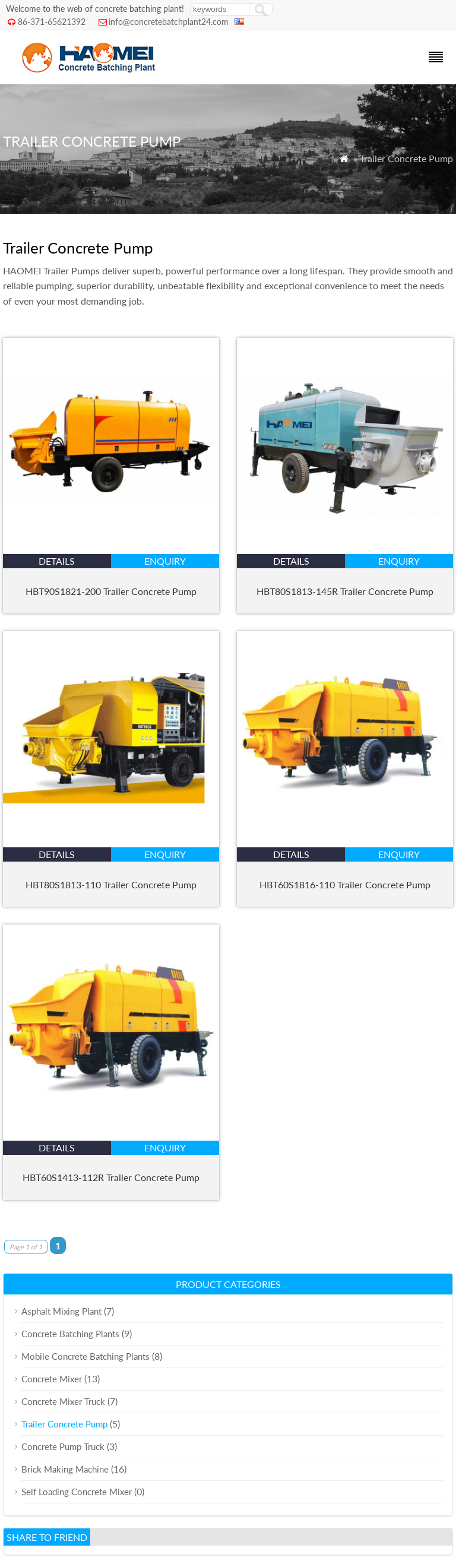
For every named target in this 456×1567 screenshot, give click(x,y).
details (57, 560)
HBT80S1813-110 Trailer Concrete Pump (111, 884)
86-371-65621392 (52, 22)
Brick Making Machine (65, 1469)
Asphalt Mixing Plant (61, 1311)
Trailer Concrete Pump (64, 1424)
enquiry (165, 560)
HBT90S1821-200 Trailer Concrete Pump (111, 591)
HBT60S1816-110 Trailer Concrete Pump (344, 884)
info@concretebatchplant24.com (169, 22)
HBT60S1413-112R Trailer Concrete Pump (111, 1177)
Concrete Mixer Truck (63, 1401)
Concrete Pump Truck (62, 1446)
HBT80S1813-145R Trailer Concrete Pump (344, 591)
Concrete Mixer (51, 1378)
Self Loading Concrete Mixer (76, 1491)
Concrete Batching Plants (70, 1333)
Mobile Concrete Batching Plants (85, 1356)
